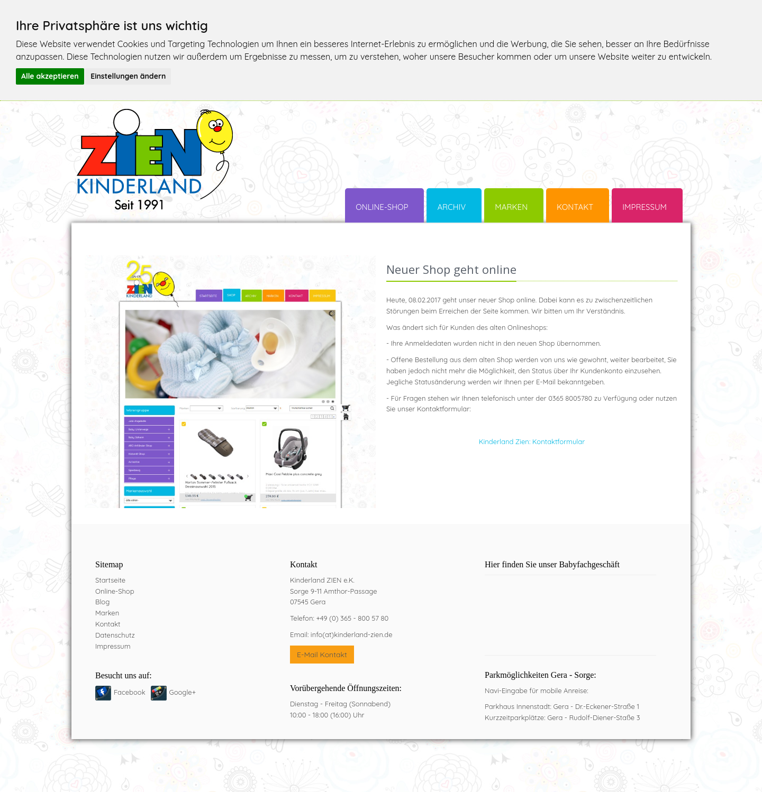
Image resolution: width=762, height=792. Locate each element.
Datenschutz (115, 635)
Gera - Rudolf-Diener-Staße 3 (593, 717)
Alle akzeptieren (50, 76)
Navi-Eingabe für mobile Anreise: (536, 690)
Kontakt (575, 207)
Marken (511, 207)
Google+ (182, 692)
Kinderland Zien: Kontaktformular (532, 441)
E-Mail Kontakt (322, 654)
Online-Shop (382, 207)
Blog (102, 601)
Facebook (130, 692)
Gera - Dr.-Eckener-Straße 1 (596, 706)
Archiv (451, 207)
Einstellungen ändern (128, 76)
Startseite (110, 580)
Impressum (644, 207)
